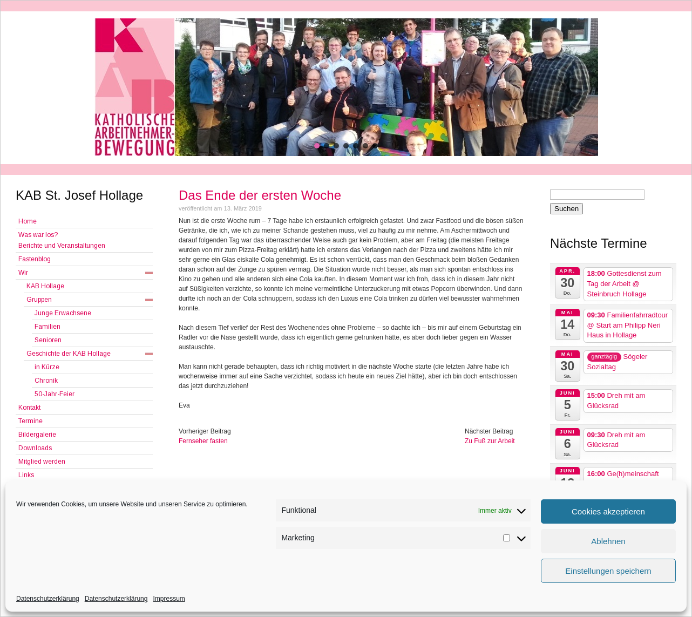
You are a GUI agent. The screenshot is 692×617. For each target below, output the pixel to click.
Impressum (169, 598)
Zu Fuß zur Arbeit (490, 441)
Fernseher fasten (203, 441)
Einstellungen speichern (608, 570)
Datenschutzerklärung (47, 598)
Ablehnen (608, 541)
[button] (317, 145)
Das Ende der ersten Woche (260, 195)
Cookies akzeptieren (608, 511)
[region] (346, 87)
